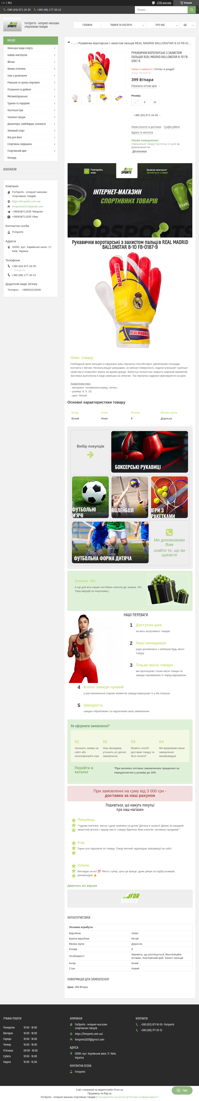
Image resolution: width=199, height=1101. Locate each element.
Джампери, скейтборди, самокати (27, 124)
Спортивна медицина (20, 144)
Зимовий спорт (16, 130)
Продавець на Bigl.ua (99, 1093)
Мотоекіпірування (17, 96)
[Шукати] (192, 9)
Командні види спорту (20, 48)
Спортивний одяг (17, 151)
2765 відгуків (164, 2)
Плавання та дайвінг (19, 89)
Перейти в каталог (84, 770)
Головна (87, 25)
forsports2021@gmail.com (27, 206)
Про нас (160, 25)
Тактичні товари (16, 117)
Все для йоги (15, 137)
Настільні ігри (15, 110)
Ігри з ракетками (17, 75)
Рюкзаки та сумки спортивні (24, 82)
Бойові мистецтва (17, 55)
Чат (182, 1090)
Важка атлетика (17, 68)
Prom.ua (118, 1089)
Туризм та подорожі (19, 103)
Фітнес (11, 62)
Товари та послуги (121, 25)
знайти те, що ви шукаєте (169, 552)
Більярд (12, 157)
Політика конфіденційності (143, 1097)
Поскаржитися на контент (111, 1097)
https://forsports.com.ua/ (26, 201)
